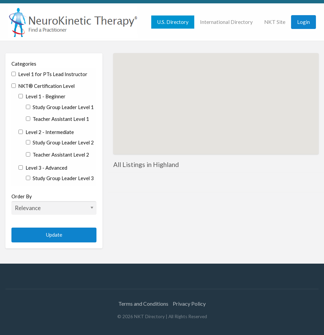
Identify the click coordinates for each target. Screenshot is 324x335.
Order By (53, 204)
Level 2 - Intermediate (46, 132)
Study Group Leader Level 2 (60, 142)
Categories (23, 64)
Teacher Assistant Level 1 (57, 119)
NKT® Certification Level (43, 86)
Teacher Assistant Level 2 (57, 155)
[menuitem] (172, 22)
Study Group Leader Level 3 (60, 178)
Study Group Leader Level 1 (60, 107)
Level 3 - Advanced (42, 168)
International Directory (226, 22)
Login (303, 22)
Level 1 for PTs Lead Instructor (49, 74)
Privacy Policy (189, 303)
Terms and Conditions (143, 303)
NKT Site (274, 22)
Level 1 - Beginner (41, 96)
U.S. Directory (173, 22)
